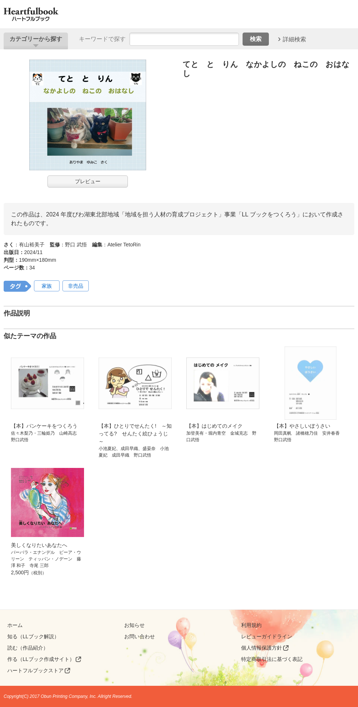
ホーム (15, 625)
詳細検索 (294, 39)
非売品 (75, 286)
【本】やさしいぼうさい (302, 426)
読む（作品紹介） (27, 648)
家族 (47, 286)
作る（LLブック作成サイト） (41, 659)
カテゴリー (35, 39)
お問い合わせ (139, 636)
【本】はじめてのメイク (214, 426)
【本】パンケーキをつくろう (44, 426)
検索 (256, 39)
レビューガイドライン (266, 636)
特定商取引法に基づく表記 (271, 659)
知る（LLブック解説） (33, 636)
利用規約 (251, 625)
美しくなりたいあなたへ (39, 545)
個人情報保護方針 (261, 648)
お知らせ (134, 625)
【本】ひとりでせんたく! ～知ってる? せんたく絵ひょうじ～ (135, 433)
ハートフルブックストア (35, 670)
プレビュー (87, 181)
